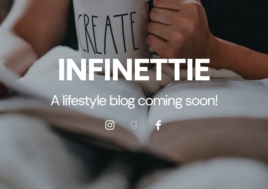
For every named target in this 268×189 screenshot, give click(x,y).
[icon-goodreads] (134, 125)
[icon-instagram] (110, 125)
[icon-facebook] (158, 125)
